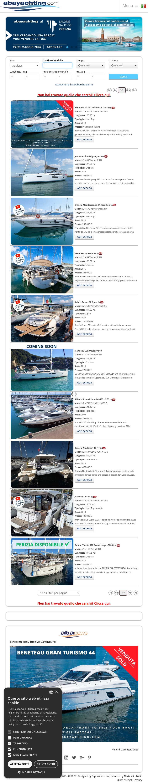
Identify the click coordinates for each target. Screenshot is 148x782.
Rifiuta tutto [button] (46, 764)
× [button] (56, 692)
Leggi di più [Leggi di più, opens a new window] (35, 724)
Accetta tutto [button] (19, 764)
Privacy (138, 780)
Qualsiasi (90, 65)
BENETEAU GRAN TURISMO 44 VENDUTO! (33, 642)
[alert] (33, 733)
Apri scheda (84, 139)
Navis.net (129, 776)
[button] (33, 772)
